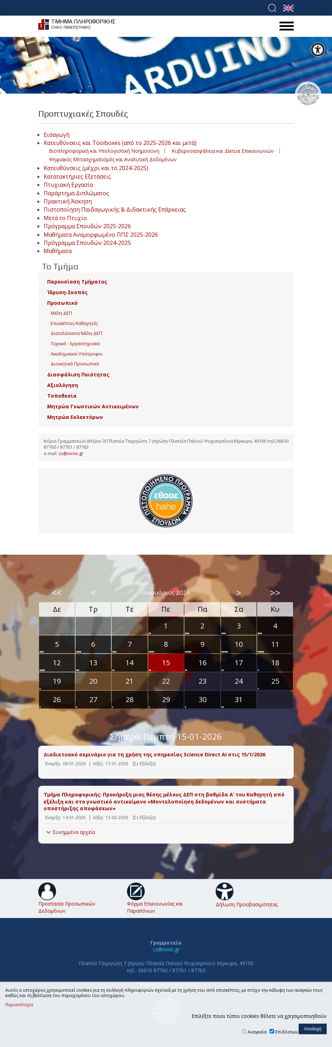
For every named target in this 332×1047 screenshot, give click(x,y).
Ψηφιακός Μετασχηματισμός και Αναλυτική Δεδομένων (113, 159)
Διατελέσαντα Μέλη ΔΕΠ (76, 333)
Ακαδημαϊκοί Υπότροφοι (77, 354)
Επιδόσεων (286, 1032)
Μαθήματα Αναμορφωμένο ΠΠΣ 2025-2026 (101, 235)
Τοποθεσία (62, 395)
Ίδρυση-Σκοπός (67, 292)
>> (275, 592)
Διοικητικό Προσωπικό (75, 364)
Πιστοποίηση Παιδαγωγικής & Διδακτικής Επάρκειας (115, 209)
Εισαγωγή (57, 135)
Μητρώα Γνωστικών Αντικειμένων (93, 406)
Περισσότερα (19, 1005)
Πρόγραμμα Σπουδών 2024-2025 (87, 243)
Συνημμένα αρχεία (73, 832)
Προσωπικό (62, 302)
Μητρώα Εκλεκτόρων (75, 417)
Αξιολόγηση (62, 385)
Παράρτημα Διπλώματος (76, 193)
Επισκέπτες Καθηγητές (74, 323)
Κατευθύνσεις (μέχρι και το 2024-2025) (96, 168)
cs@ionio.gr (71, 453)
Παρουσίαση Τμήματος (77, 281)
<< (57, 592)
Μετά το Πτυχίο (65, 218)
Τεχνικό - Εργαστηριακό (75, 344)
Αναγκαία (257, 1032)
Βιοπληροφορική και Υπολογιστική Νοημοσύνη (104, 150)
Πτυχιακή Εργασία (68, 185)
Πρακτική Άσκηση (68, 201)
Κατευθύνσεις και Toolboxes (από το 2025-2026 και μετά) (120, 143)
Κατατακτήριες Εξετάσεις (77, 176)
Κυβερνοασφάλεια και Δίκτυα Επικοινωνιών (223, 150)
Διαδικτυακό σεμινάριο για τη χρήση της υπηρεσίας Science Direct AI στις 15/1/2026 (154, 754)
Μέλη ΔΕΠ (61, 313)
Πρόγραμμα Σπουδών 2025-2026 (87, 226)
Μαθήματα (58, 251)
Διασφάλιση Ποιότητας (78, 374)
